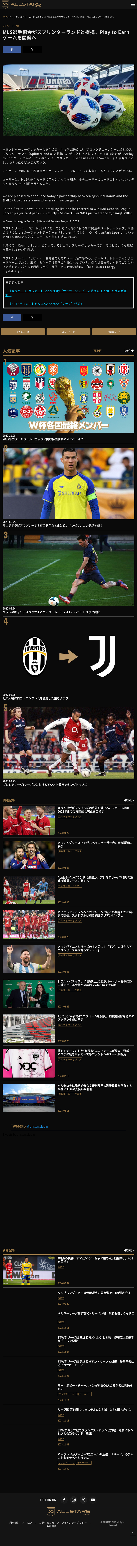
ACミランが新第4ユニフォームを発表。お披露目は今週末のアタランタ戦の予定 (96, 1018)
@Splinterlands (104, 196)
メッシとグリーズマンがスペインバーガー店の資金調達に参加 (95, 844)
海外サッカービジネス (70, 816)
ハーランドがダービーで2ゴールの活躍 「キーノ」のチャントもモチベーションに (95, 1456)
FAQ (29, 1522)
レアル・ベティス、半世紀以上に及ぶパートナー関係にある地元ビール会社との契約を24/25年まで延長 (95, 983)
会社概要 (52, 1526)
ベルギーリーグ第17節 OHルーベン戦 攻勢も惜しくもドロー (96, 1315)
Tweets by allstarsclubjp (19, 1134)
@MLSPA (9, 200)
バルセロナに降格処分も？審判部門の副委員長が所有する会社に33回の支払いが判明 (95, 1087)
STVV (61, 1266)
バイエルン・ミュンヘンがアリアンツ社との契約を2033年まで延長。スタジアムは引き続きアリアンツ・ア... (95, 913)
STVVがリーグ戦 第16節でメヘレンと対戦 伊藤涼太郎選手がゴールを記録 (96, 1339)
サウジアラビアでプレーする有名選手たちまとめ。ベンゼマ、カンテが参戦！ (53, 525)
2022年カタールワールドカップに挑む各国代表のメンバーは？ (43, 439)
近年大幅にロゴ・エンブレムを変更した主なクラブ (35, 698)
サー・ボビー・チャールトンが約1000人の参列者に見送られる (95, 1387)
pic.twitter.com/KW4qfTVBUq (110, 213)
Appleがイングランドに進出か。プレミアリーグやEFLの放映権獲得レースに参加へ (95, 879)
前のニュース (23, 331)
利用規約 (14, 1522)
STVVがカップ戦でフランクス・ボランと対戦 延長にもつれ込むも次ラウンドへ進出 (95, 1432)
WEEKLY (97, 350)
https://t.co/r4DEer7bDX (69, 213)
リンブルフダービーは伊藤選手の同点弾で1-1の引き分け (94, 1293)
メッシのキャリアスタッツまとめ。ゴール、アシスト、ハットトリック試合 (51, 612)
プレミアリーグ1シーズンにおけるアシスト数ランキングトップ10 (45, 784)
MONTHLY (129, 350)
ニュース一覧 (68, 331)
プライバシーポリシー (74, 1522)
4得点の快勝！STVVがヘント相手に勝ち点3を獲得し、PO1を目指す (95, 1260)
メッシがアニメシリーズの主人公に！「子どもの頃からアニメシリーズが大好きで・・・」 (95, 948)
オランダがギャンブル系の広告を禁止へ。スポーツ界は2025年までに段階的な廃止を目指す (93, 809)
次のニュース (114, 331)
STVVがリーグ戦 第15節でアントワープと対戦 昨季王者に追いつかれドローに (96, 1363)
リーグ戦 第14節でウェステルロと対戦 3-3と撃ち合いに (94, 1409)
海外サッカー (84, 1394)
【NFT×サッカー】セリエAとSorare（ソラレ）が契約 (45, 303)
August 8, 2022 (70, 221)
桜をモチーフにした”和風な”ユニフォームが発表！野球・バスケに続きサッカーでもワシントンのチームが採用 (95, 1052)
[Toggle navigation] (133, 4)
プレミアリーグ (66, 1394)
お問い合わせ (46, 1522)
